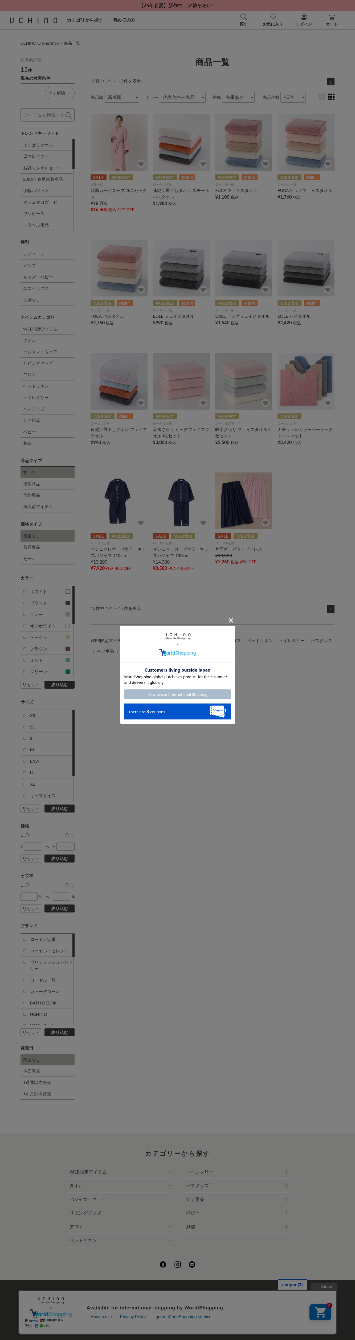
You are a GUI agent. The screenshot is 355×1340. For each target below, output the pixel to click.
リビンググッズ (38, 363)
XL (32, 783)
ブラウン (50, 648)
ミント (50, 660)
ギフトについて (162, 1303)
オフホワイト (50, 625)
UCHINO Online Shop (40, 43)
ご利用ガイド (97, 1292)
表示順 (97, 97)
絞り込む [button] (59, 684)
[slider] (27, 835)
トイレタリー (36, 397)
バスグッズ (33, 408)
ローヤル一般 (43, 979)
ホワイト (50, 591)
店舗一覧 (196, 1292)
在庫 (217, 97)
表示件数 (271, 97)
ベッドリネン (36, 385)
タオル (29, 340)
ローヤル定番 (43, 939)
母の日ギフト (36, 156)
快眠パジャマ (36, 190)
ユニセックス (36, 288)
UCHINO (38, 1014)
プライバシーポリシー (160, 1292)
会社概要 (124, 1292)
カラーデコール (45, 991)
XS (32, 715)
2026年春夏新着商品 (43, 179)
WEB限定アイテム (40, 328)
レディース (33, 253)
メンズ (29, 265)
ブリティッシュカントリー (51, 965)
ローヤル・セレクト (49, 950)
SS (32, 726)
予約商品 (31, 494)
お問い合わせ (177, 1315)
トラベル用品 (36, 224)
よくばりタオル (38, 144)
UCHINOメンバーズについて (211, 1303)
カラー (151, 97)
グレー (50, 614)
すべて (29, 472)
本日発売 (31, 1070)
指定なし (31, 535)
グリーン (50, 671)
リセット (30, 684)
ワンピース (33, 213)
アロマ (29, 374)
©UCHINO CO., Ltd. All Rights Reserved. (177, 1329)
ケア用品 (31, 420)
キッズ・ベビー (38, 276)
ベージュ (50, 637)
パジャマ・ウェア (40, 351)
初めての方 (124, 20)
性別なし (31, 299)
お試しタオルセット (42, 167)
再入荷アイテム (38, 506)
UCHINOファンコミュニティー (241, 1292)
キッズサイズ (43, 795)
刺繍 (27, 443)
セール (29, 558)
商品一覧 (72, 43)
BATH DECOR (43, 1002)
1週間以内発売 (37, 1082)
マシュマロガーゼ (40, 201)
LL (32, 772)
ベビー (29, 431)
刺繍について (128, 1303)
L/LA (34, 761)
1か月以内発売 (37, 1093)
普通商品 (31, 547)
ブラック (50, 602)
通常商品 (31, 483)
